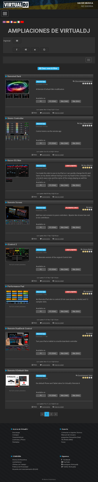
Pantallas (15, 442)
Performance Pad (15, 286)
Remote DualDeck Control (19, 328)
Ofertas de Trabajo (19, 464)
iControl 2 (12, 244)
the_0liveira (88, 165)
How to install (59, 113)
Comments (46, 113)
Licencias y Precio (18, 440)
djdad (90, 333)
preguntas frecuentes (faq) (71, 437)
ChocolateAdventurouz (83, 81)
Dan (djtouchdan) (85, 123)
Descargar (16, 432)
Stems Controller (15, 118)
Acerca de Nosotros (19, 460)
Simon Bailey (87, 249)
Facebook (65, 460)
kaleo (90, 207)
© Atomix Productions (49, 479)
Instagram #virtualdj (69, 464)
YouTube (65, 462)
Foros (63, 442)
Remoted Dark (14, 76)
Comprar (15, 435)
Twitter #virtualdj (68, 467)
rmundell (89, 291)
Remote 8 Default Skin (17, 370)
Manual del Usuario (68, 435)
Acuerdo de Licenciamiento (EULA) (25, 469)
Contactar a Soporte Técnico (71, 432)
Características (17, 437)
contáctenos (17, 462)
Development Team (85, 375)
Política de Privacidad (20, 467)
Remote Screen (14, 202)
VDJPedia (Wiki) (67, 440)
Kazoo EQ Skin (14, 160)
